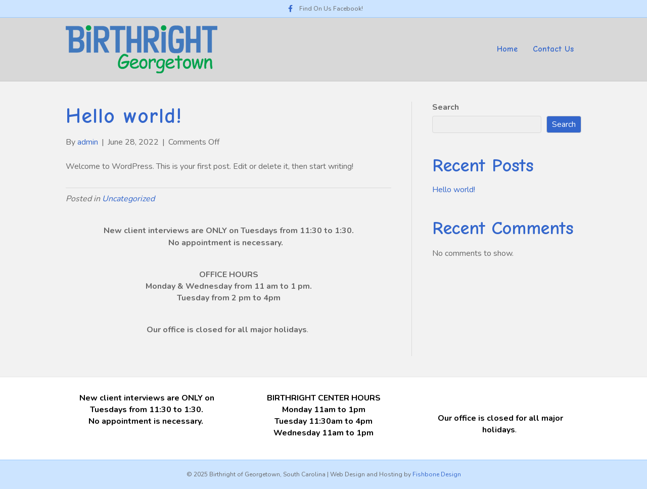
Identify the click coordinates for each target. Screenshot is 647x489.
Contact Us (553, 49)
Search (445, 107)
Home (507, 49)
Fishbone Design (436, 474)
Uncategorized (128, 198)
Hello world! (453, 189)
